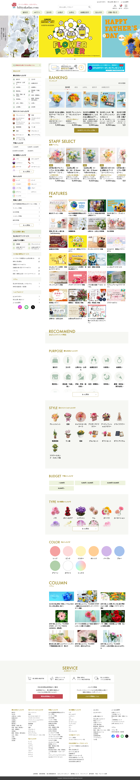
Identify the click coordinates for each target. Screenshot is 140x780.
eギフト (37, 12)
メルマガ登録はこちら (92, 696)
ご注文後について (116, 714)
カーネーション (73, 721)
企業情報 (35, 773)
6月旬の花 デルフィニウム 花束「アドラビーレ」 (124, 170)
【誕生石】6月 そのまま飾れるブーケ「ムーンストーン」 (107, 170)
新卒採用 (91, 773)
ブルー (30, 750)
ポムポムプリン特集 (54, 742)
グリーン (30, 752)
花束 (29, 714)
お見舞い (14, 738)
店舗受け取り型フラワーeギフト (26, 267)
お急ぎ (60, 12)
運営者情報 (42, 773)
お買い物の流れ (97, 724)
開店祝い (14, 723)
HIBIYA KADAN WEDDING (76, 759)
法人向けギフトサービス (21, 236)
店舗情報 (72, 753)
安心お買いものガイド (99, 718)
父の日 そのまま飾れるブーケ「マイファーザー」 (56, 114)
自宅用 (13, 740)
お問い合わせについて (117, 723)
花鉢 (29, 727)
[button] (65, 59)
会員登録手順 (96, 735)
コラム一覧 (114, 729)
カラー (70, 725)
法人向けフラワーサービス (56, 757)
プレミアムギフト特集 (54, 734)
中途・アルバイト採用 (101, 773)
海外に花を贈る (26, 261)
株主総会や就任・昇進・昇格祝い (57, 749)
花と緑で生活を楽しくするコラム (22, 283)
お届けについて (97, 722)
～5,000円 (61, 483)
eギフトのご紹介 (74, 751)
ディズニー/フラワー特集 (55, 738)
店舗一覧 (112, 12)
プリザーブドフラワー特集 (56, 736)
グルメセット (31, 729)
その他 (95, 739)
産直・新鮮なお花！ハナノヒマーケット (26, 273)
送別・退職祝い (16, 729)
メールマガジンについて (118, 721)
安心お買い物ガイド (113, 2)
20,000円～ (61, 488)
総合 (76, 87)
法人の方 (98, 12)
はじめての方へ (101, 2)
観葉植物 (30, 723)
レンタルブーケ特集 (54, 732)
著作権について (75, 773)
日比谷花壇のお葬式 (75, 761)
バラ (70, 712)
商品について (96, 720)
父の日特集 (51, 717)
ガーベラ (71, 720)
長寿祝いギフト (53, 744)
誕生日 (25, 12)
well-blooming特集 (53, 721)
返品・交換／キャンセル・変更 (101, 730)
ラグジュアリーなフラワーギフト (57, 755)
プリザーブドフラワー (34, 718)
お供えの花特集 (53, 729)
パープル (30, 748)
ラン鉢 (30, 725)
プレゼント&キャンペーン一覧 (77, 739)
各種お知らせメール (98, 732)
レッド (30, 741)
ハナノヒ (26, 270)
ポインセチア (72, 714)
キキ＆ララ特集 (53, 740)
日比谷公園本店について (76, 757)
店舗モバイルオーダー (75, 755)
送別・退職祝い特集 (54, 727)
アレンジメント (32, 712)
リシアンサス (72, 723)
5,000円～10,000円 (87, 483)
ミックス (30, 756)
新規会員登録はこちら (48, 696)
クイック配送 (72, 737)
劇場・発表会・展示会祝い (19, 733)
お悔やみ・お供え (16, 716)
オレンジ (30, 747)
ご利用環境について (117, 719)
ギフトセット (31, 731)
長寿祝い (14, 731)
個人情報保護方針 (51, 773)
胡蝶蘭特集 (51, 747)
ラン (70, 727)
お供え (71, 12)
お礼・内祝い (15, 735)
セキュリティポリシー (63, 773)
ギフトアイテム (32, 733)
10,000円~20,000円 (113, 483)
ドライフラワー (32, 721)
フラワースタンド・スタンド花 (36, 735)
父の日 (48, 12)
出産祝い (14, 720)
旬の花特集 (51, 725)
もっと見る (85, 394)
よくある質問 (124, 2)
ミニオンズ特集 (53, 719)
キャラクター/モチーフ (34, 716)
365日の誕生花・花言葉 (19, 286)
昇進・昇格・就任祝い (17, 727)
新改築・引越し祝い (17, 725)
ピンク (30, 743)
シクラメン (72, 716)
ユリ (70, 729)
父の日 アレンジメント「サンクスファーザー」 (73, 114)
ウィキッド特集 (53, 716)
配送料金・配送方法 (98, 726)
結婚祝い (14, 721)
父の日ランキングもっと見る (86, 130)
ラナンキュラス (73, 731)
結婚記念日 (85, 12)
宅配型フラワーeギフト (19, 264)
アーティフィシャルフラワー (35, 720)
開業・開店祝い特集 (54, 746)
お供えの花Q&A (53, 731)
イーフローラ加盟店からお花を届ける (26, 258)
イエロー (30, 745)
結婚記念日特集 (53, 723)
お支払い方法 (96, 728)
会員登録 (95, 733)
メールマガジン (97, 737)
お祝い (13, 736)
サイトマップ (84, 773)
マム (70, 718)
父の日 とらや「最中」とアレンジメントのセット (107, 114)
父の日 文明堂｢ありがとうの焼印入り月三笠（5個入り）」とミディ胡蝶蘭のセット (124, 116)
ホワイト (30, 754)
